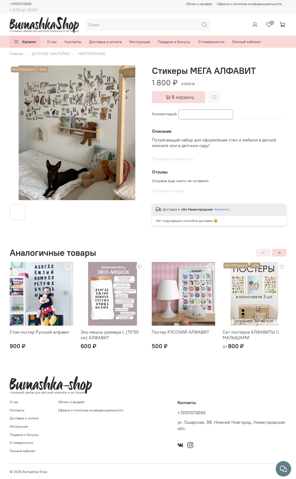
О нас (52, 41)
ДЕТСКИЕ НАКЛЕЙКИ (50, 53)
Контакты (73, 41)
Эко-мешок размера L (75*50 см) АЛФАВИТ (110, 334)
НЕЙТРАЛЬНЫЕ (92, 53)
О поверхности (211, 41)
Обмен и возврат (199, 4)
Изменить (222, 209)
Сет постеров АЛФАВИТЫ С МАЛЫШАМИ (251, 334)
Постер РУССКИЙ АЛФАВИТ (180, 332)
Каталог (25, 41)
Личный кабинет (246, 41)
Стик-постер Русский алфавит (39, 332)
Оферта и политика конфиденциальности (249, 4)
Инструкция (139, 41)
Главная (16, 53)
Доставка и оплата (105, 41)
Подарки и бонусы (174, 41)
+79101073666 (20, 4)
